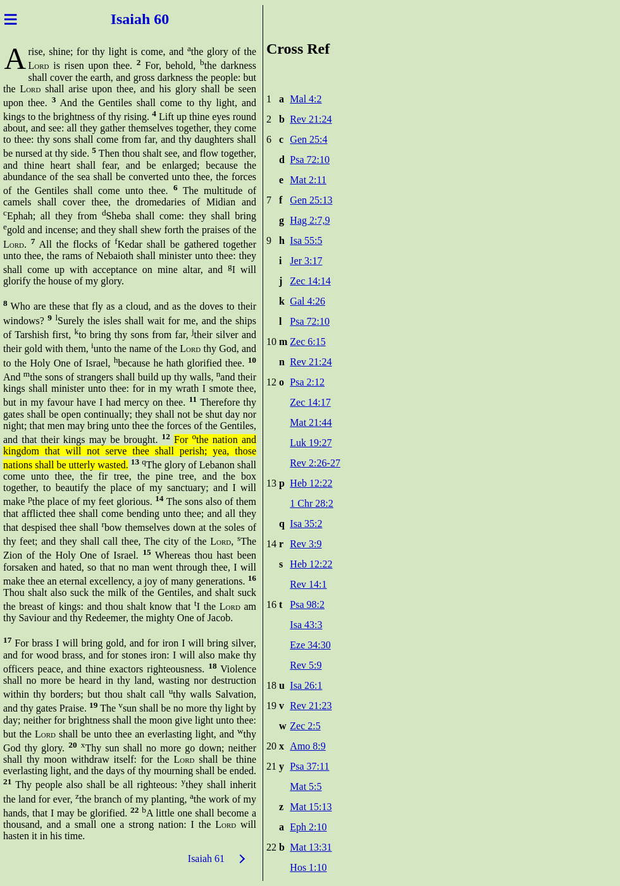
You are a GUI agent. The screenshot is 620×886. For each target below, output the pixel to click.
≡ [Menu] (10, 19)
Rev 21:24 (311, 119)
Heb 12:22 (311, 483)
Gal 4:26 (307, 301)
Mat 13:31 (311, 847)
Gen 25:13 (311, 200)
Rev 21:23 (311, 705)
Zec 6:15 (307, 341)
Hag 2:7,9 (310, 220)
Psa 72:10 (310, 159)
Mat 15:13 (311, 806)
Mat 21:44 (311, 422)
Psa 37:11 (309, 766)
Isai (120, 19)
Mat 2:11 (308, 179)
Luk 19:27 (311, 442)
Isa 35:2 (306, 523)
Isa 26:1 (306, 685)
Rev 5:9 (305, 665)
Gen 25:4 (308, 139)
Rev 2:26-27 (315, 463)
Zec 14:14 (310, 281)
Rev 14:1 (308, 584)
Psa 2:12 (307, 382)
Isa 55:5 (306, 240)
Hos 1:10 (308, 867)
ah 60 (153, 19)
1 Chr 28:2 (311, 503)
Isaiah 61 (206, 858)
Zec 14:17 (310, 402)
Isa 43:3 (306, 624)
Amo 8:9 (307, 746)
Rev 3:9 (305, 543)
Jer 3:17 (306, 260)
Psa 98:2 (307, 604)
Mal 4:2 (305, 99)
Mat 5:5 (305, 786)
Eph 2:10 (308, 827)
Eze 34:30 (310, 645)
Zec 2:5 (305, 725)
